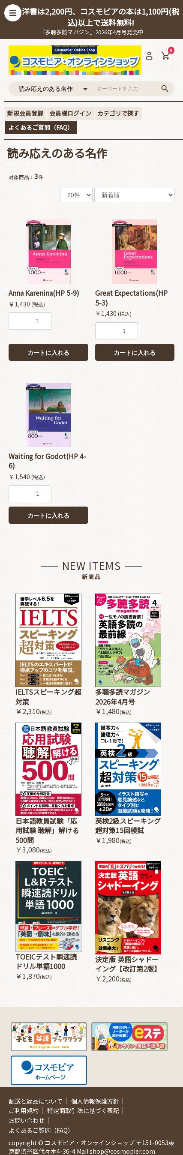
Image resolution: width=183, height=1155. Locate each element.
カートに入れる (48, 352)
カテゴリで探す (118, 113)
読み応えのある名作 (57, 152)
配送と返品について (36, 1101)
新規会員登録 (25, 113)
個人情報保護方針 (95, 1101)
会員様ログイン (70, 113)
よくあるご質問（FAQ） (40, 127)
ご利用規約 (24, 1110)
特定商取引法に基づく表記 (83, 1110)
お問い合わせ (27, 1120)
